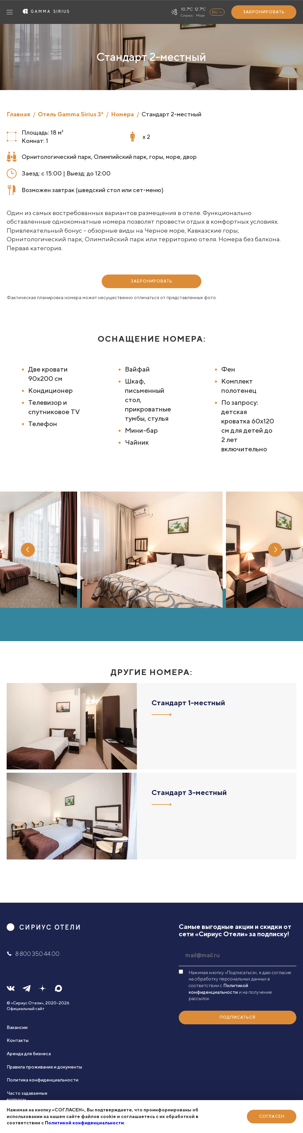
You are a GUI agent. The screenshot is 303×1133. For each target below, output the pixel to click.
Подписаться (237, 1017)
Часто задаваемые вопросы (27, 1096)
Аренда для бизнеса (29, 1053)
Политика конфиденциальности (42, 1079)
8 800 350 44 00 (33, 953)
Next (275, 550)
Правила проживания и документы (44, 1067)
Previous (28, 550)
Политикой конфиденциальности (84, 1122)
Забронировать (264, 11)
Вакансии (17, 1027)
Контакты (18, 1040)
